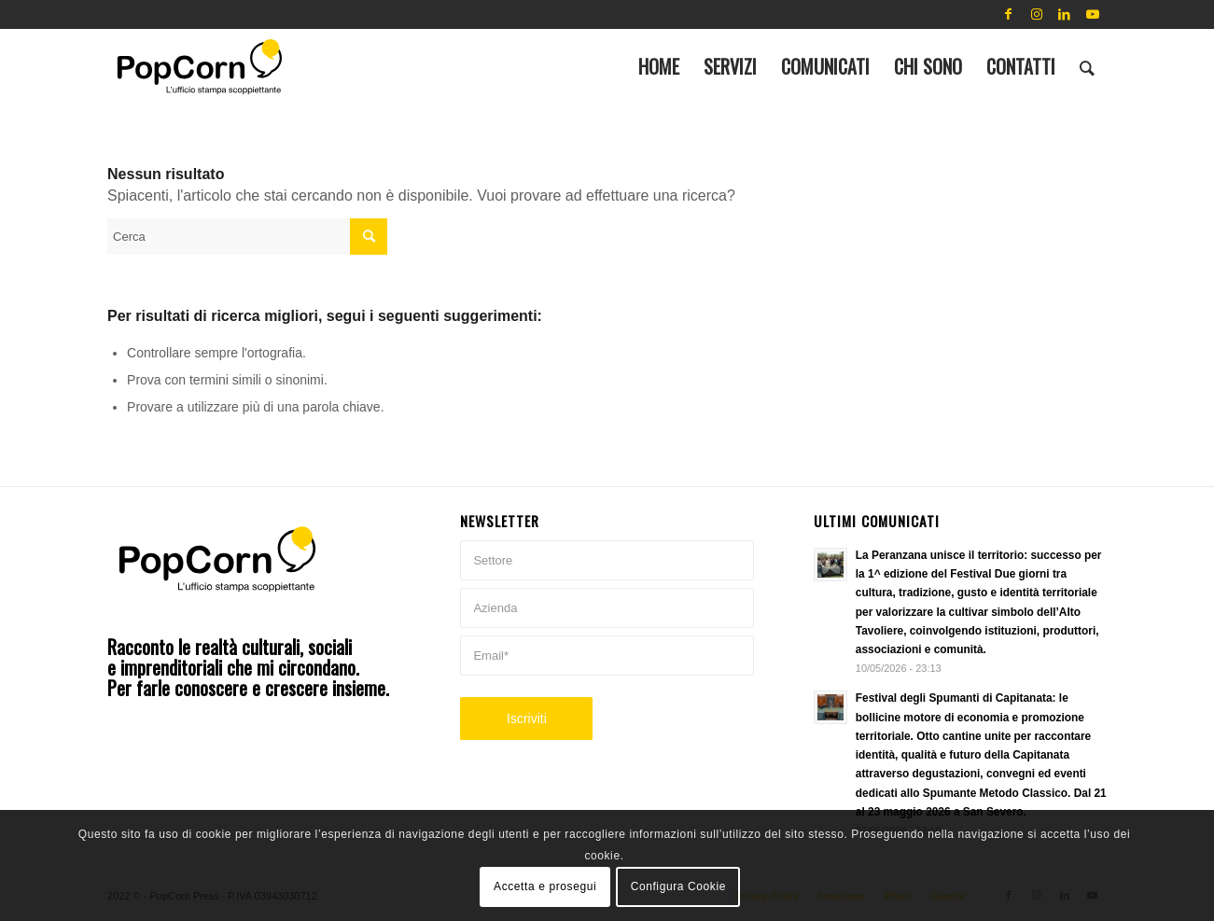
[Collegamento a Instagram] (1037, 14)
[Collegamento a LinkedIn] (1065, 14)
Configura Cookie (678, 886)
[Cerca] (1087, 66)
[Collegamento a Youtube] (1093, 14)
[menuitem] (658, 66)
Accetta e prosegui (545, 886)
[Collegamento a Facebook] (1009, 14)
